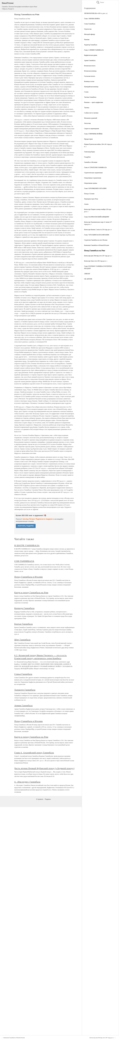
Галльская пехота (89, 76)
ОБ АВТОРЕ (88, 279)
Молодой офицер (89, 34)
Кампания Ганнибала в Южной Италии (96, 245)
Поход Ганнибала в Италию (28, 577)
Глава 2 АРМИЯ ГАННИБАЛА (94, 50)
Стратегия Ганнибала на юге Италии (95, 240)
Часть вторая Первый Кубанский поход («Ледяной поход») (44, 768)
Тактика (86, 107)
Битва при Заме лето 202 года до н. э (95, 261)
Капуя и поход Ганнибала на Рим (31, 592)
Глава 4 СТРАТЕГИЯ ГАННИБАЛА (95, 167)
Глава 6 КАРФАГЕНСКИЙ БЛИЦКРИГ (96, 217)
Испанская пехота (89, 65)
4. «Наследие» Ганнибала (27, 782)
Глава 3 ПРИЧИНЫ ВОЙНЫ (93, 134)
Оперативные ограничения (92, 178)
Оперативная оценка (90, 183)
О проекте (39, 799)
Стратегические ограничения (93, 172)
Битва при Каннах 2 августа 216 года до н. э (98, 229)
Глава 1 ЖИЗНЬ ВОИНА (92, 18)
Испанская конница (90, 71)
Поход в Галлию (89, 193)
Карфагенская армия (90, 55)
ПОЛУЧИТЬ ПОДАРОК (26, 526)
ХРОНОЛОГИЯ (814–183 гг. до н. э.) (95, 13)
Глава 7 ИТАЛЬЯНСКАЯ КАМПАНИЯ (96, 235)
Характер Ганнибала (90, 45)
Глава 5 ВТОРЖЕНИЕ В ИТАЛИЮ (95, 188)
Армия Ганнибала (89, 60)
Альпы (86, 204)
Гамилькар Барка (89, 152)
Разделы (48, 799)
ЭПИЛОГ (87, 273)
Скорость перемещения (91, 128)
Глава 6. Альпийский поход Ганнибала (34, 752)
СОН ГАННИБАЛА (24, 561)
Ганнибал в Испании (90, 162)
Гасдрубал (87, 157)
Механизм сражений (90, 118)
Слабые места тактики (91, 113)
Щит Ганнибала (22, 639)
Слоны (86, 92)
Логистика (87, 123)
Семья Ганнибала (89, 24)
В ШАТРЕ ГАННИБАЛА (27, 545)
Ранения (86, 39)
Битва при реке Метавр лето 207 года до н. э (98, 256)
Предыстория (88, 139)
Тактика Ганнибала (90, 97)
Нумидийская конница (91, 86)
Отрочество (87, 29)
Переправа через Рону (91, 199)
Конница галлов (89, 81)
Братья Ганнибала (23, 624)
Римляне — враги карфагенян (93, 102)
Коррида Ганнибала (24, 608)
